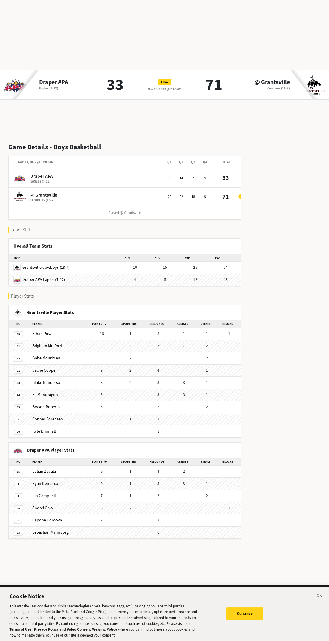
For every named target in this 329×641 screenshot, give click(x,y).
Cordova (47, 520)
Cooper (44, 370)
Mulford (47, 346)
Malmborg (50, 532)
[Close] (319, 600)
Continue (245, 616)
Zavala (44, 471)
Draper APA (53, 82)
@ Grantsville (272, 82)
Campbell (44, 496)
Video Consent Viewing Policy (92, 632)
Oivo (42, 508)
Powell (44, 334)
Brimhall (44, 431)
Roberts (46, 407)
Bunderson (47, 382)
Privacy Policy (46, 632)
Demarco (45, 483)
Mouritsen (46, 358)
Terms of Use (20, 632)
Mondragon (45, 395)
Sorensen (47, 419)
